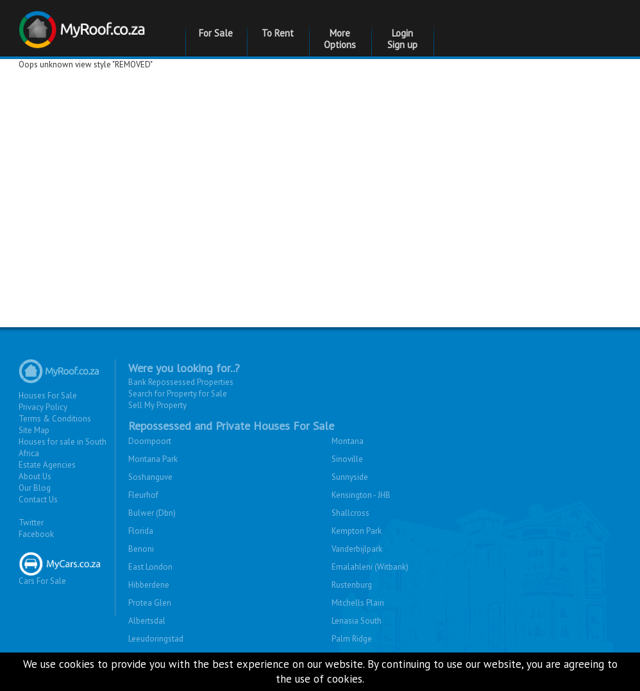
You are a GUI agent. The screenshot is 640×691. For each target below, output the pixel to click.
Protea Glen (149, 602)
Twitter (31, 522)
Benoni (141, 548)
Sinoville (347, 459)
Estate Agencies (47, 464)
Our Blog (35, 487)
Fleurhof (143, 495)
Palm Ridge (352, 638)
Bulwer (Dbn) (152, 513)
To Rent (278, 33)
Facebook (36, 534)
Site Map (34, 430)
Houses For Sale (48, 395)
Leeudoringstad (155, 638)
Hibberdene (148, 584)
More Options (340, 39)
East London (150, 566)
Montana (348, 441)
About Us (35, 476)
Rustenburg (352, 584)
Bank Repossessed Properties (180, 382)
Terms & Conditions (55, 418)
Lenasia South (357, 620)
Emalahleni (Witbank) (370, 566)
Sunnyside (350, 477)
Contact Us (38, 499)
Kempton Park (357, 530)
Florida (140, 530)
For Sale (216, 33)
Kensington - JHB (361, 495)
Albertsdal (146, 620)
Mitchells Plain (358, 602)
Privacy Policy (43, 407)
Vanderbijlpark (357, 548)
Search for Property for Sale (177, 393)
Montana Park (153, 459)
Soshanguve (150, 477)
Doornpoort (149, 441)
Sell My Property (157, 405)
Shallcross (350, 513)
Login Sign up (402, 39)
